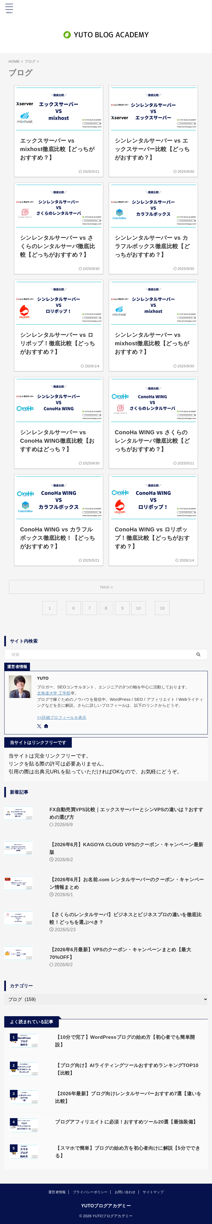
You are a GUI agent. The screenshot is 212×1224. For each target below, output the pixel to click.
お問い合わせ (125, 1192)
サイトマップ (153, 1192)
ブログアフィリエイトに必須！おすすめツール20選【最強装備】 (118, 1112)
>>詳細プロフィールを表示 (61, 717)
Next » (107, 586)
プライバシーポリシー (90, 1192)
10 (139, 608)
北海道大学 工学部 (54, 693)
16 (164, 608)
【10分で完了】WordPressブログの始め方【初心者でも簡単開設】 (121, 1029)
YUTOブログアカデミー (106, 1205)
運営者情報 (57, 1192)
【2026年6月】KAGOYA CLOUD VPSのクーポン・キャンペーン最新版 (120, 844)
